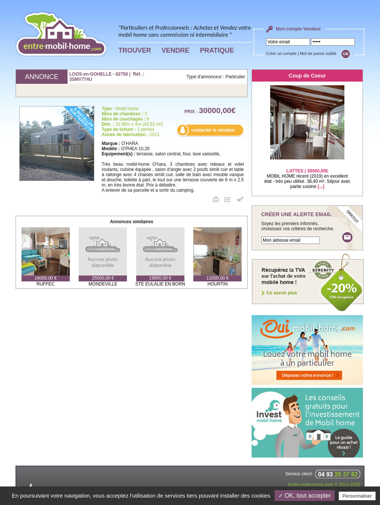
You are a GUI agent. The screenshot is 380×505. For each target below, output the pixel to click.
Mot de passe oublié (318, 53)
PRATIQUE (217, 50)
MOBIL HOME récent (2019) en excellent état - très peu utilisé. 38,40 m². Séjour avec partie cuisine (307, 174)
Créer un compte (281, 53)
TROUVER (134, 50)
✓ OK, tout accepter (304, 495)
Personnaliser (357, 496)
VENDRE (175, 50)
